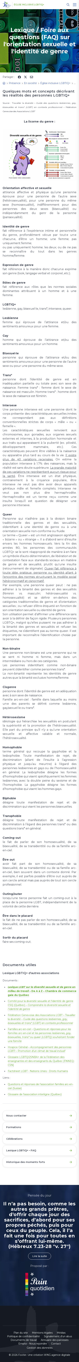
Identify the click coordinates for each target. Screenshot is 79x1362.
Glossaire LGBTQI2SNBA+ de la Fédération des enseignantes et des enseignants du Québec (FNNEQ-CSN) (41, 1061)
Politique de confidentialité (23, 1336)
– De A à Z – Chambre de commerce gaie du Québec (42, 991)
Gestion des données (39, 1347)
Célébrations (14, 1138)
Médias (61, 1332)
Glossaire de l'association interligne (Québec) (35, 1094)
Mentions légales (42, 1332)
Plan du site (21, 1332)
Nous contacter (16, 1115)
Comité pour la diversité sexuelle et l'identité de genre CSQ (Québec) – (40, 1005)
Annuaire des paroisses (54, 1340)
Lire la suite (39, 1256)
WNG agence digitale (57, 1354)
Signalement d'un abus (58, 1336)
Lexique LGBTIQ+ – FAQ (21, 1150)
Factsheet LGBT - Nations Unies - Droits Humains (38, 1071)
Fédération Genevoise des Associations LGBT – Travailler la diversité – (41, 1019)
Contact (56, 1343)
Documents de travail (24, 1340)
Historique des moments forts (25, 1162)
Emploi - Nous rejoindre (32, 1343)
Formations (13, 1127)
